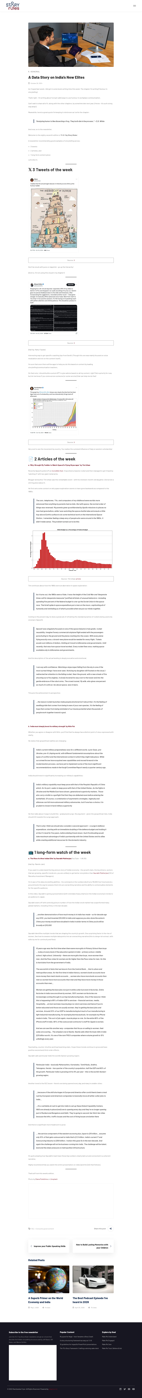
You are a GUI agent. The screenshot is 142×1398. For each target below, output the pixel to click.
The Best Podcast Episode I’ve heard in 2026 (90, 1300)
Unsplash (54, 1179)
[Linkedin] (120, 1389)
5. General (34, 71)
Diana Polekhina (41, 1179)
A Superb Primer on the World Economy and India (45, 1300)
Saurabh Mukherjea (100, 873)
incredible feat (57, 471)
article (78, 579)
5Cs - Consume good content (42, 1229)
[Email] (129, 1389)
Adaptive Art (53, 1389)
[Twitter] (125, 1389)
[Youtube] (133, 1389)
